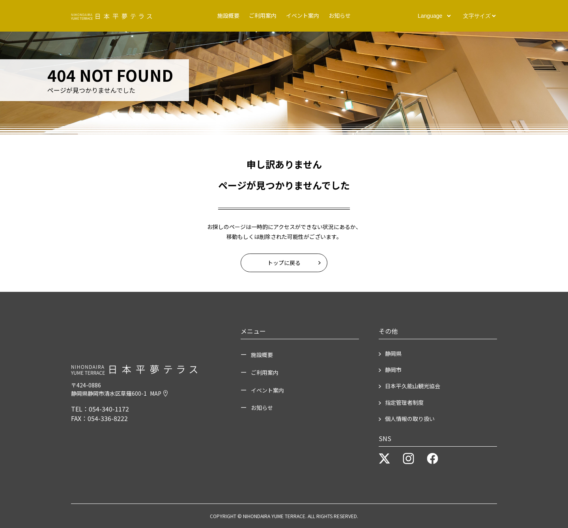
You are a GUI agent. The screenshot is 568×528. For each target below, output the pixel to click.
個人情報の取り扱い (410, 419)
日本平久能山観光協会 (412, 386)
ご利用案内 (263, 15)
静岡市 (393, 370)
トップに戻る (284, 263)
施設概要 (228, 15)
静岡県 (393, 353)
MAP (159, 393)
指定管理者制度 (404, 402)
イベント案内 (302, 15)
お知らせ (340, 15)
